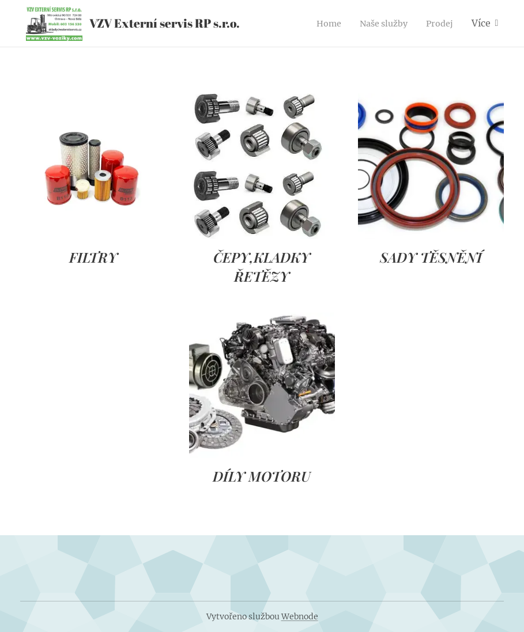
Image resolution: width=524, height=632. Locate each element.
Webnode (299, 616)
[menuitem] (322, 23)
